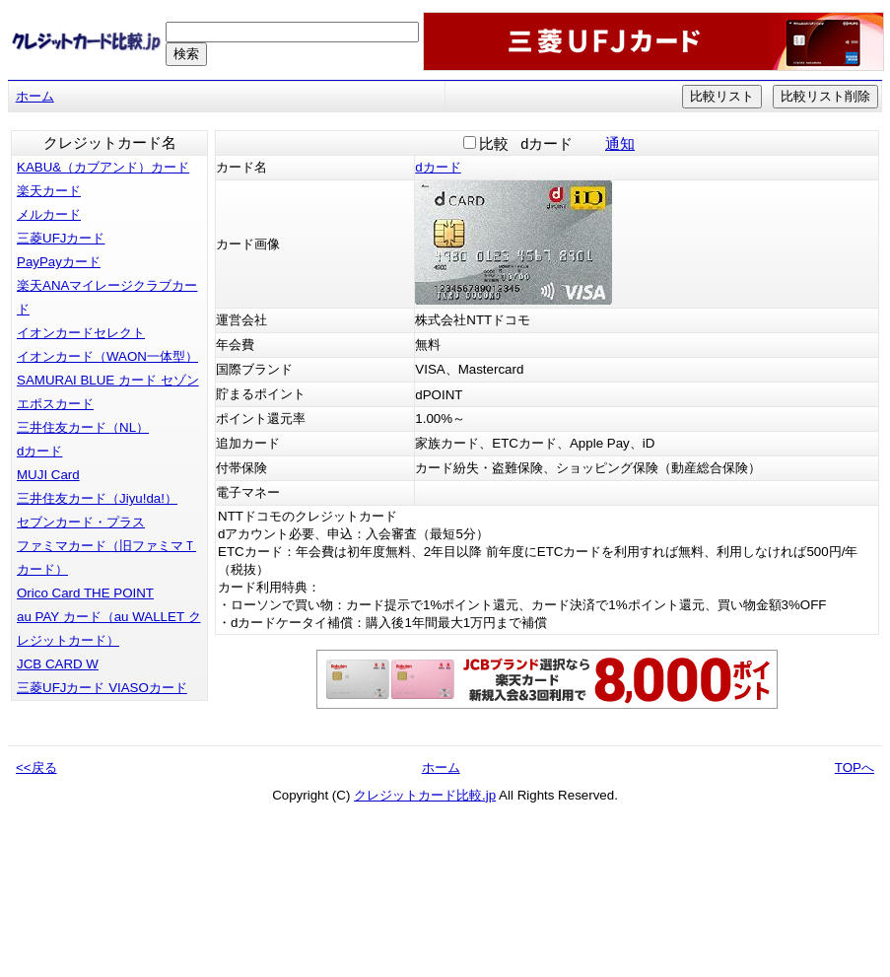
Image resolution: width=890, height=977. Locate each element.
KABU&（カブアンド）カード (103, 167)
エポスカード (55, 403)
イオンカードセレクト (81, 332)
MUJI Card (48, 474)
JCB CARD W (58, 664)
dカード (39, 451)
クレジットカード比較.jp (425, 795)
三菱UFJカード (60, 238)
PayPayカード (59, 261)
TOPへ (854, 767)
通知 (620, 144)
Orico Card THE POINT (85, 593)
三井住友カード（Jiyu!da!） (97, 498)
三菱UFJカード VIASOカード (102, 687)
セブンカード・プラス (81, 522)
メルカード (49, 214)
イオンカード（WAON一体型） (107, 356)
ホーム (35, 96)
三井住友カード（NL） (83, 427)
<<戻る (36, 767)
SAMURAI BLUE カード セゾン (108, 380)
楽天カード (49, 190)
